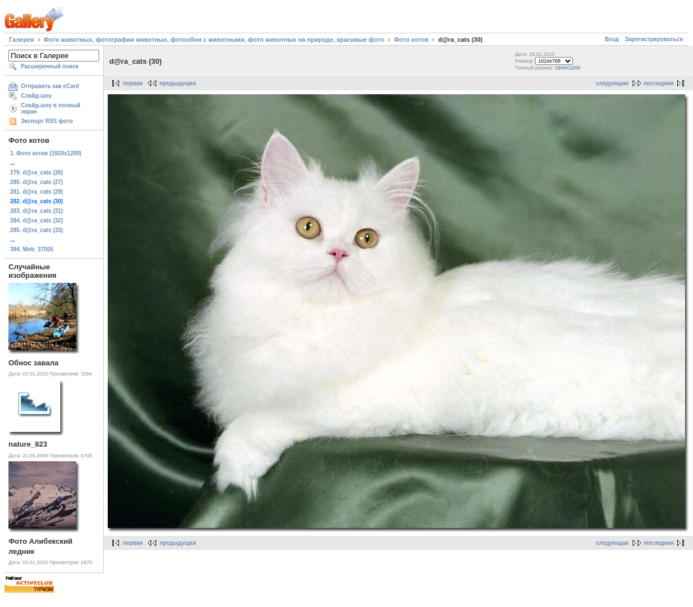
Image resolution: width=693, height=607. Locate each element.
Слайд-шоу (36, 96)
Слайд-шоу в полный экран (51, 108)
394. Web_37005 (32, 249)
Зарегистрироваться (654, 39)
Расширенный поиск (49, 66)
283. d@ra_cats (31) (36, 211)
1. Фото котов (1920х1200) (45, 153)
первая (133, 83)
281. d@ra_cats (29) (36, 192)
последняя (659, 83)
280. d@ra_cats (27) (36, 182)
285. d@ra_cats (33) (36, 230)
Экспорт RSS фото (47, 121)
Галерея (21, 39)
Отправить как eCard (50, 86)
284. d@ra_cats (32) (36, 220)
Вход (612, 39)
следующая (612, 83)
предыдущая (178, 83)
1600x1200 (567, 68)
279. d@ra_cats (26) (36, 172)
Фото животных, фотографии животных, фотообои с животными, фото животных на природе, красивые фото (214, 39)
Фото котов (411, 39)
